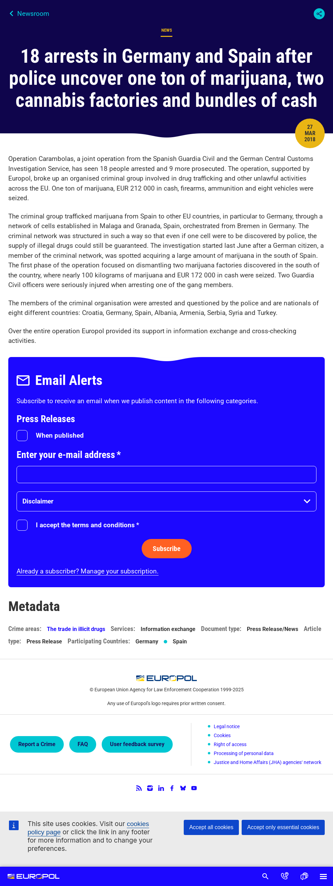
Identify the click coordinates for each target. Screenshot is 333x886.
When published (60, 435)
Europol (33, 876)
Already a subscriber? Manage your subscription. (88, 571)
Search (265, 876)
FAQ (83, 744)
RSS (138, 788)
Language (304, 876)
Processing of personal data (244, 753)
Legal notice (227, 726)
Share (319, 13)
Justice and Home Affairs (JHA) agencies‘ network (267, 762)
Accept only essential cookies (283, 827)
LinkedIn (160, 788)
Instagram (149, 788)
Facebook (172, 788)
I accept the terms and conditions (87, 525)
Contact (284, 876)
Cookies (222, 735)
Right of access (230, 744)
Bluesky (183, 788)
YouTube (194, 788)
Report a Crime (37, 744)
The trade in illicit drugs (76, 629)
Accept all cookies (211, 827)
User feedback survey (137, 744)
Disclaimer (37, 501)
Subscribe (167, 548)
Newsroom (33, 14)
